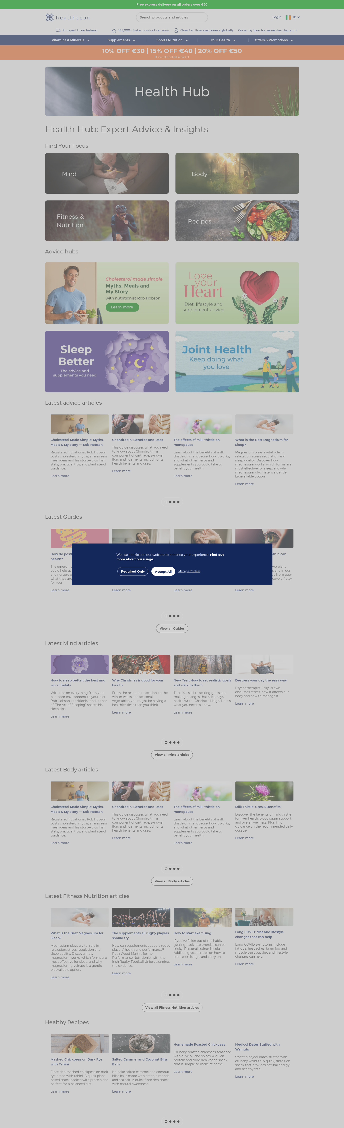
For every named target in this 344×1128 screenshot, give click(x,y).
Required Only (133, 571)
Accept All (163, 571)
